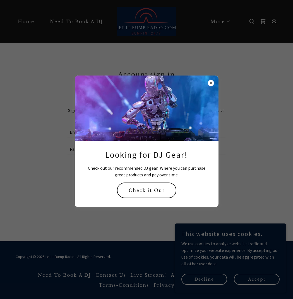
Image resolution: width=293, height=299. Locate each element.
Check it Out (147, 190)
